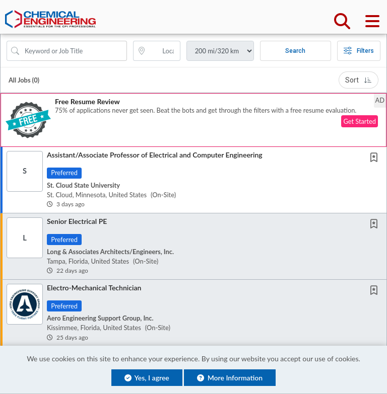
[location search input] (163, 51)
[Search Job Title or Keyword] (74, 51)
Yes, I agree (146, 377)
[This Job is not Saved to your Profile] (375, 158)
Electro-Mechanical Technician (94, 288)
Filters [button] (359, 51)
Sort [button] (358, 80)
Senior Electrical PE (77, 221)
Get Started (359, 122)
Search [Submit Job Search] (295, 51)
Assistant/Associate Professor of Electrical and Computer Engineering (155, 155)
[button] (371, 22)
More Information (230, 377)
